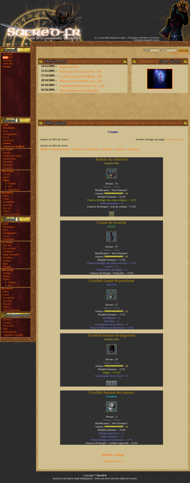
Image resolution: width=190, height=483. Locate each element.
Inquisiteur (8, 164)
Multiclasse (133, 149)
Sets (10, 186)
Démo (6, 195)
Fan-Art (6, 208)
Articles (6, 174)
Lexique (7, 322)
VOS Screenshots (11, 214)
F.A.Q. (6, 137)
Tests (5, 131)
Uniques (12, 183)
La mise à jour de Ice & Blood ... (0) (80, 76)
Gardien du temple (60, 149)
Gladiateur (8, 251)
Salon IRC (8, 63)
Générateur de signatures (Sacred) (12, 333)
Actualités (8, 54)
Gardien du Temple (12, 155)
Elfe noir (7, 245)
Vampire (7, 260)
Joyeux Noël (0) (68, 66)
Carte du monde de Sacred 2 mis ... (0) (81, 85)
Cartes (6, 198)
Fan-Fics (7, 319)
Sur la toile (8, 325)
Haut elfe (93, 149)
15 (176, 139)
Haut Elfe (7, 161)
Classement (8, 140)
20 (181, 139)
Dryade (6, 152)
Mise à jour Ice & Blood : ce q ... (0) (80, 81)
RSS (8, 57)
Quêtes (6, 177)
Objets (6, 279)
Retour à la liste (113, 461)
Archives (7, 60)
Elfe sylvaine (9, 248)
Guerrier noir (9, 158)
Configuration (9, 134)
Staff (5, 328)
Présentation (9, 226)
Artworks (7, 205)
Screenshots (8, 201)
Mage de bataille (11, 254)
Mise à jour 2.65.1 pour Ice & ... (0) (80, 71)
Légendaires (14, 189)
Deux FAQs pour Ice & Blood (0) (78, 90)
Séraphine (8, 168)
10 (171, 139)
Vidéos (6, 211)
